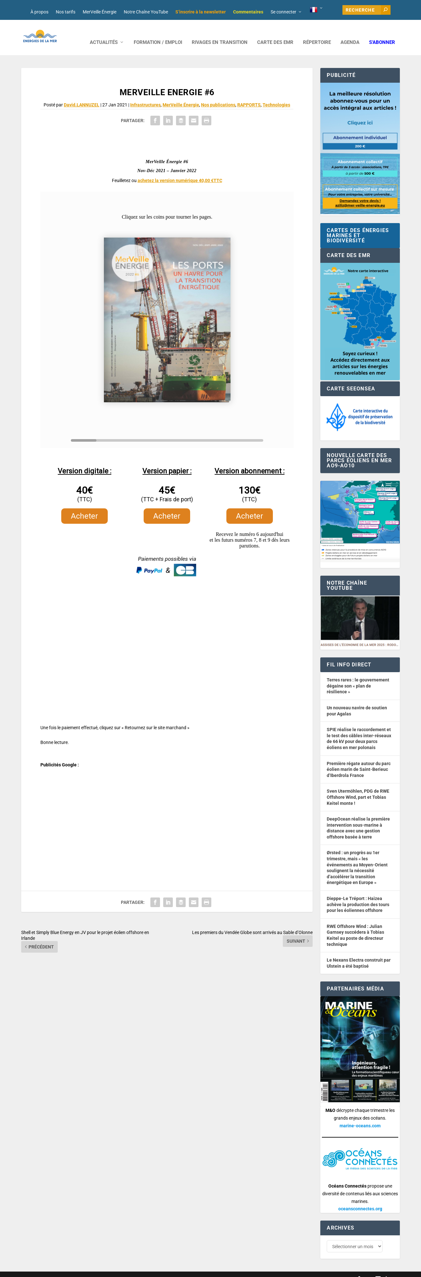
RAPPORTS (249, 95)
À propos (39, 11)
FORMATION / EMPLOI (158, 33)
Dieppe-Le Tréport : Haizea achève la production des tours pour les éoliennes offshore (358, 894)
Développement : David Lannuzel (106, 1269)
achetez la (180, 170)
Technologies (276, 95)
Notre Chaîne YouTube (146, 11)
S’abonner (382, 33)
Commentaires (248, 11)
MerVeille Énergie (99, 11)
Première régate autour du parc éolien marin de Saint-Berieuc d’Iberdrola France (359, 759)
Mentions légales (198, 1269)
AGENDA (350, 33)
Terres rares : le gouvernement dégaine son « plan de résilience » (358, 676)
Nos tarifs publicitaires (159, 1269)
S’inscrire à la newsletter (200, 11)
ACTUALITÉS (104, 33)
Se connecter (283, 11)
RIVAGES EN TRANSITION (220, 33)
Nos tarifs (65, 11)
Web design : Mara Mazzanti (47, 1269)
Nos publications (218, 95)
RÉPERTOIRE (317, 33)
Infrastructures (145, 95)
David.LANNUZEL (81, 95)
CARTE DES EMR (275, 33)
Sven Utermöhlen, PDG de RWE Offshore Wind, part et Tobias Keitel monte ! (358, 787)
